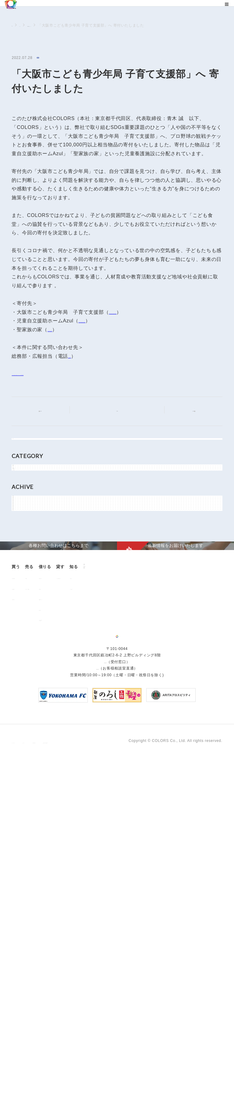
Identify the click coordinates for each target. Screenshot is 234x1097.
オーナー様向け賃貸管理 (171, 850)
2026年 (24, 565)
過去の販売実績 (29, 861)
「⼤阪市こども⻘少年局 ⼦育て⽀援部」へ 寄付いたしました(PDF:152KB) (98, 374)
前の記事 (46, 410)
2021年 (24, 634)
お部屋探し (112, 850)
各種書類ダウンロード (121, 871)
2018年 (24, 675)
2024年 (24, 592)
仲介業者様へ (114, 861)
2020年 (24, 647)
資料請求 (56, 939)
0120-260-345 (97, 1007)
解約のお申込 (114, 882)
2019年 (24, 661)
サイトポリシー (72, 1075)
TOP (16, 25)
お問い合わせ (60, 929)
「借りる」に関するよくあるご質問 (119, 894)
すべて (24, 446)
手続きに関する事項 (110, 1075)
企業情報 (56, 909)
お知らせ (26, 499)
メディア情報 (30, 526)
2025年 (24, 579)
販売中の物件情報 (30, 850)
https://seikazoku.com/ (74, 330)
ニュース (34, 25)
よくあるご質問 (29, 930)
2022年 (24, 620)
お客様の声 (25, 920)
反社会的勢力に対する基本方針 (163, 1075)
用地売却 (63, 850)
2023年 (24, 606)
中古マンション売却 (72, 861)
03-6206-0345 (84, 357)
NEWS (44, 58)
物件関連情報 (30, 513)
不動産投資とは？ (30, 871)
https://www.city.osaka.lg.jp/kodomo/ (152, 313)
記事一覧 (121, 410)
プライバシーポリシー (31, 1075)
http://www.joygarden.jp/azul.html (118, 321)
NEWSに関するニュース (70, 25)
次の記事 (188, 410)
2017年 (24, 689)
